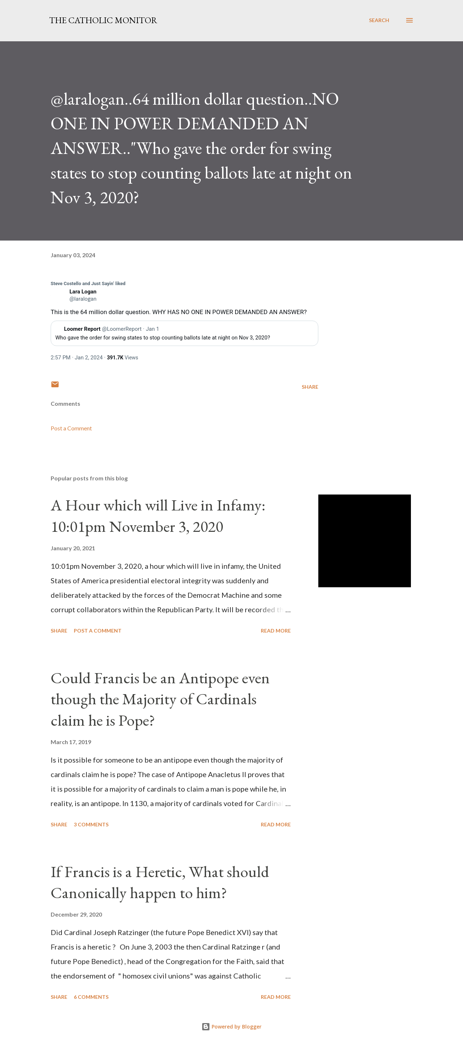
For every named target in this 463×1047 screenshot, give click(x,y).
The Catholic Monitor (103, 20)
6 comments (91, 997)
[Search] (379, 20)
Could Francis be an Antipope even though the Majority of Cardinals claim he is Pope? (160, 698)
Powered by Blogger (231, 1026)
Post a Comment (71, 428)
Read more (276, 630)
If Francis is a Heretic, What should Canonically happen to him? (160, 882)
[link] (88, 284)
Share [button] (310, 387)
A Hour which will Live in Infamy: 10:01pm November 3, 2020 (158, 516)
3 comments (91, 824)
